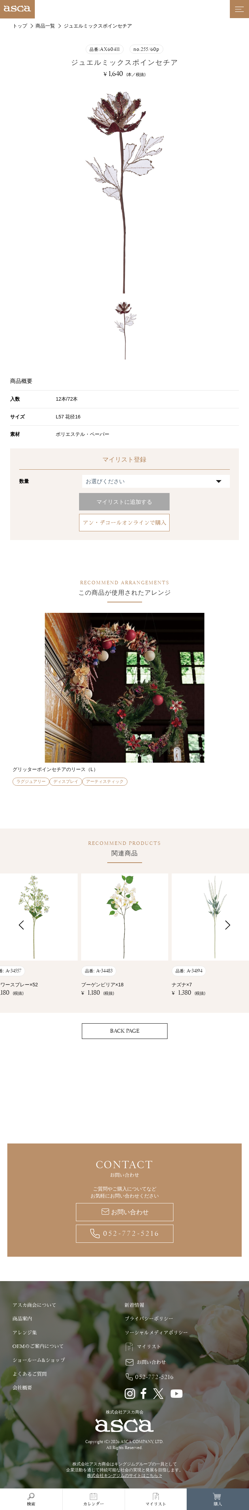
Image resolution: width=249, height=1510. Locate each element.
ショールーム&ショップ (39, 1360)
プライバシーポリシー (149, 1318)
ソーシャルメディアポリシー (156, 1332)
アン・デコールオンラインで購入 (124, 523)
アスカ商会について (34, 1305)
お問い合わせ (130, 1212)
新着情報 (134, 1305)
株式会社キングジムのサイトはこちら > (124, 1475)
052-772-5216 (131, 1233)
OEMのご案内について (38, 1346)
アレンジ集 (25, 1332)
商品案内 (22, 1318)
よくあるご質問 (30, 1374)
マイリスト (149, 1346)
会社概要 (22, 1387)
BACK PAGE (124, 1030)
